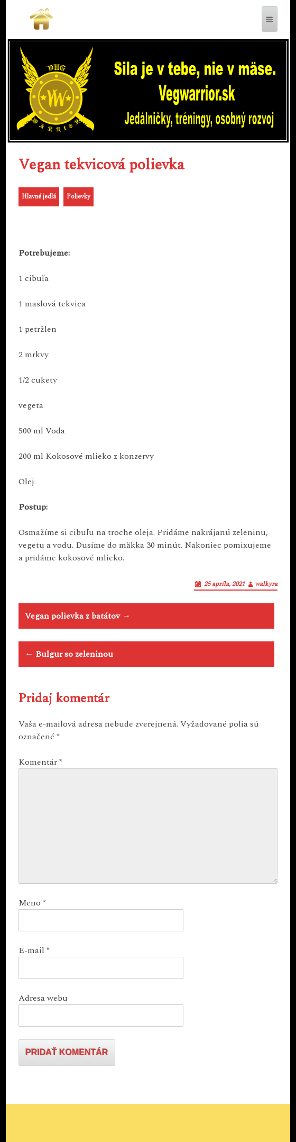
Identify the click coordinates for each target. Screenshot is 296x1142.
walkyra (266, 584)
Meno (32, 902)
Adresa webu (43, 998)
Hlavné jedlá (39, 197)
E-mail (34, 950)
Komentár (40, 762)
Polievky (78, 197)
